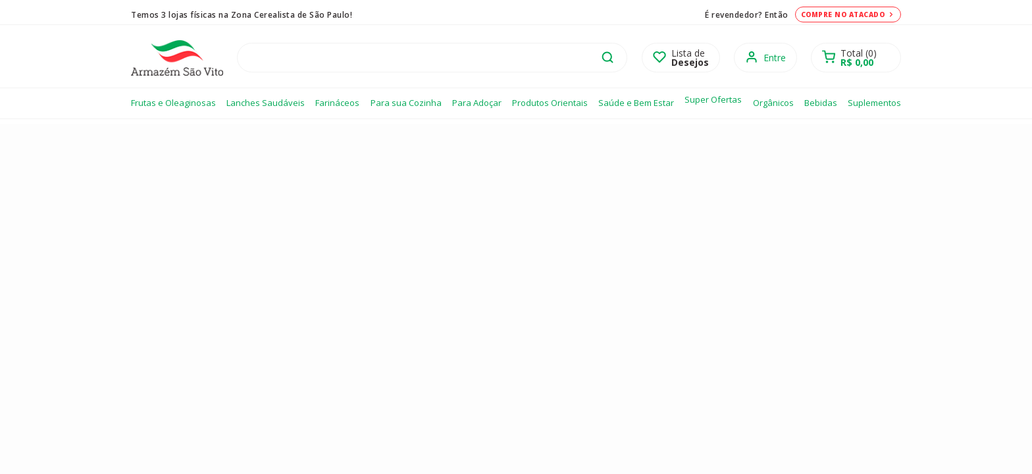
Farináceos (337, 103)
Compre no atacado (848, 14)
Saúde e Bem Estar (636, 103)
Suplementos (874, 103)
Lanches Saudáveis (265, 103)
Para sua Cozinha (406, 103)
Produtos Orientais (550, 103)
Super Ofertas (713, 99)
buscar (607, 57)
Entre (774, 57)
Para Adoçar (477, 103)
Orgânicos (773, 103)
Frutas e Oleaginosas (173, 103)
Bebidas (820, 103)
